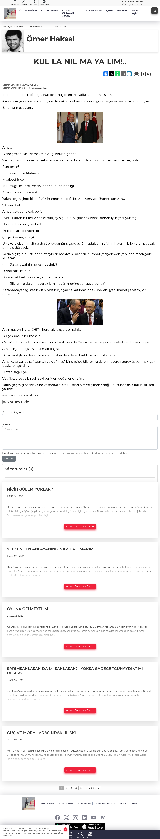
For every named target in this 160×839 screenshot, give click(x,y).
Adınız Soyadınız (15, 412)
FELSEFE (122, 10)
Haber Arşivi (135, 12)
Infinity (92, 788)
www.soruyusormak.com (21, 395)
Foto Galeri (33, 3)
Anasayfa (15, 3)
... (86, 788)
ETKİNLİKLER (94, 10)
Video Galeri (44, 3)
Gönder (9, 458)
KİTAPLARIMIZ (49, 10)
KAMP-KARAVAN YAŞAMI (68, 13)
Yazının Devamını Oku (80, 526)
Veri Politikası (84, 804)
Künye (123, 804)
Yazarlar (24, 3)
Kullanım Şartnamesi (105, 804)
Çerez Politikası (66, 804)
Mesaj (6, 424)
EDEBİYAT (31, 10)
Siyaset (109, 10)
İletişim (134, 804)
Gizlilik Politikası (47, 804)
